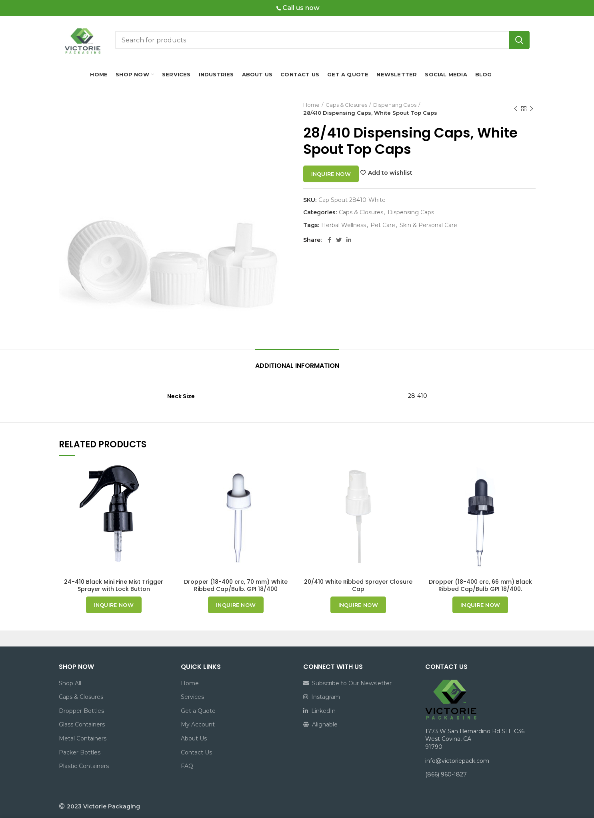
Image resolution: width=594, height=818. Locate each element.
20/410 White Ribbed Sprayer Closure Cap (358, 585)
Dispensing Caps (394, 105)
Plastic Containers (84, 766)
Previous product (515, 109)
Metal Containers (82, 738)
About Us (194, 738)
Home (311, 105)
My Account (198, 724)
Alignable (320, 724)
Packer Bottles (79, 752)
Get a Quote (198, 710)
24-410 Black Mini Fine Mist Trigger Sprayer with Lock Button (113, 585)
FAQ (187, 766)
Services (192, 696)
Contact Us (196, 752)
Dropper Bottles (81, 710)
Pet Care (382, 225)
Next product (531, 109)
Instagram (321, 696)
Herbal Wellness (343, 225)
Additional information (297, 365)
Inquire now (331, 174)
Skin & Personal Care (428, 225)
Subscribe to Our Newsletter (347, 683)
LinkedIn (319, 710)
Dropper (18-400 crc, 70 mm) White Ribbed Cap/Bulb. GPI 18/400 (236, 585)
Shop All (70, 683)
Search (519, 40)
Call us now (298, 8)
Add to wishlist (390, 173)
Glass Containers (82, 724)
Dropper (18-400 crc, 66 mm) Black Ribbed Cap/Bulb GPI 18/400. (480, 585)
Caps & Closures (346, 105)
